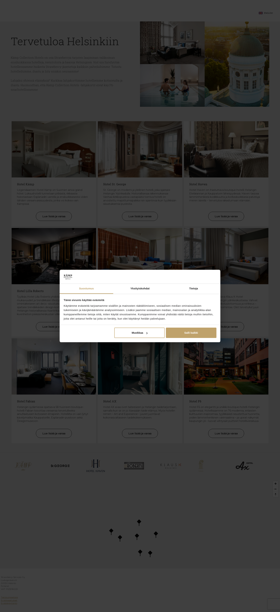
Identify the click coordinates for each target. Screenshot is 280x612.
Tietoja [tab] (193, 288)
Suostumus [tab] (86, 288)
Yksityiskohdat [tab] (139, 288)
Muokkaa (139, 332)
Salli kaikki (191, 332)
